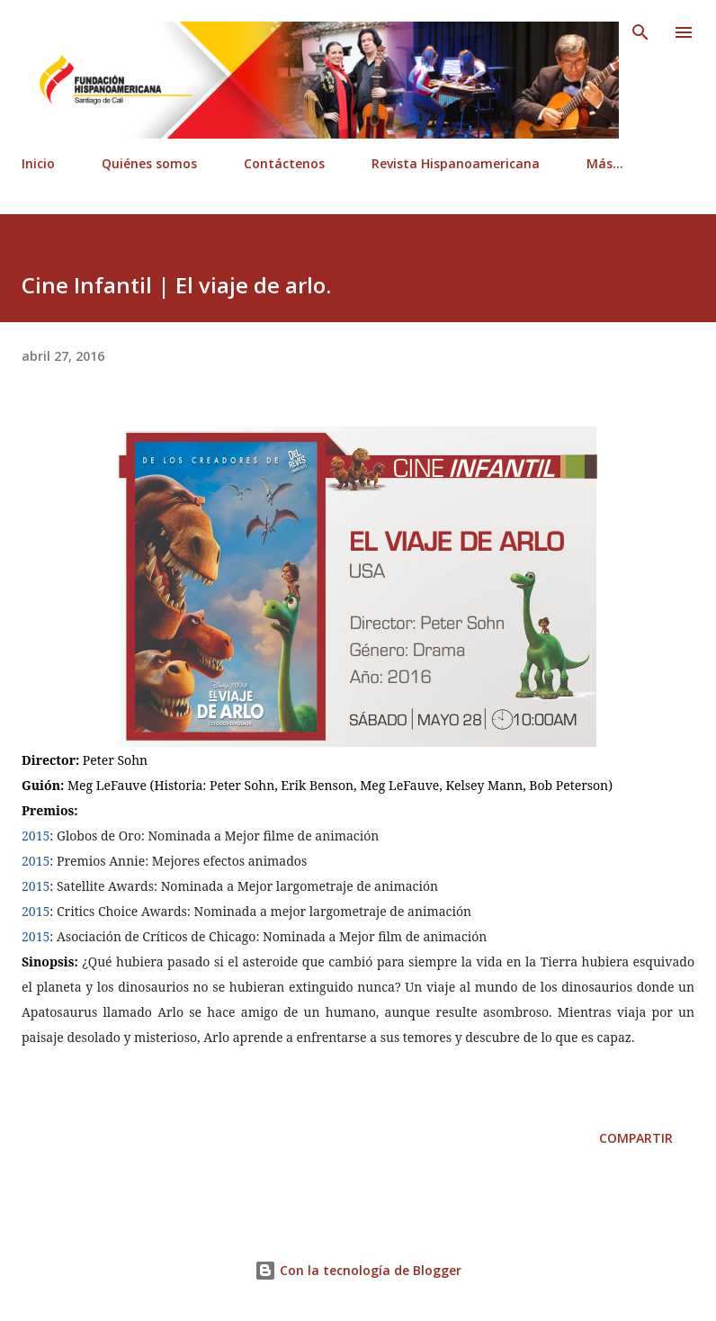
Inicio (38, 163)
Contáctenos (284, 163)
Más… (604, 163)
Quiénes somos (149, 163)
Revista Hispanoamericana (455, 163)
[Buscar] (640, 32)
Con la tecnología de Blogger (358, 1270)
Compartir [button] (636, 1137)
